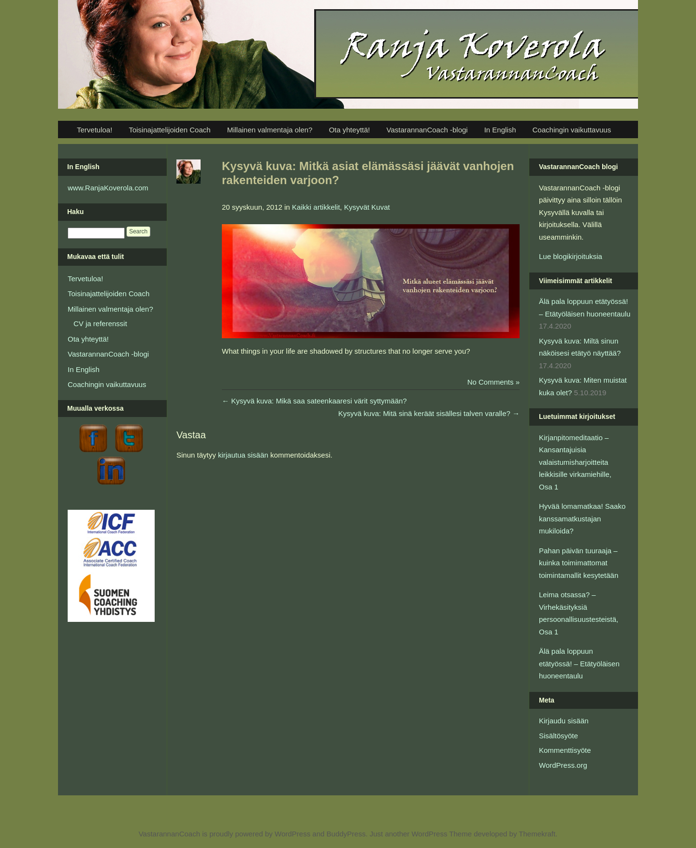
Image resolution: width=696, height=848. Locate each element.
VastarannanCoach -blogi (426, 130)
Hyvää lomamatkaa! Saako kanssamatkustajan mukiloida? (582, 518)
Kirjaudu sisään (564, 721)
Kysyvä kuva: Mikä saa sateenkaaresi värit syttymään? (314, 401)
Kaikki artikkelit (316, 207)
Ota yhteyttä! (349, 130)
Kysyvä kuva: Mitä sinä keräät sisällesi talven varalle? (429, 413)
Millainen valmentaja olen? (270, 130)
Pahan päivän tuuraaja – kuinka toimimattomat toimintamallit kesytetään (578, 562)
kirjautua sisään (243, 455)
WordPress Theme (441, 834)
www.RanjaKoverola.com (108, 188)
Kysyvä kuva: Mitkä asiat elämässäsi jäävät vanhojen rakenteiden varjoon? (368, 173)
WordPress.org (563, 765)
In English (500, 130)
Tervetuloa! (94, 130)
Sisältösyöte (558, 736)
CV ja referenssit (100, 323)
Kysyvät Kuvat (367, 207)
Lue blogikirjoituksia (570, 256)
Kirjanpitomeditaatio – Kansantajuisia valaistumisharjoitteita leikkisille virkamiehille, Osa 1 (575, 462)
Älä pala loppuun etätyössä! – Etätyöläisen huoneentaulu (579, 663)
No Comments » (493, 382)
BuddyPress (346, 834)
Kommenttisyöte (565, 750)
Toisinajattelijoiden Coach (169, 130)
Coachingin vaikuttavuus (572, 130)
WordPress (292, 834)
